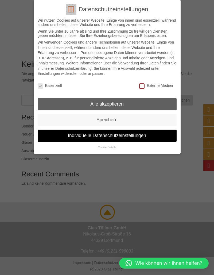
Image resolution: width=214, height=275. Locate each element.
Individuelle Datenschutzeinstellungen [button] (107, 135)
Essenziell (50, 85)
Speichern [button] (107, 119)
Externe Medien (156, 85)
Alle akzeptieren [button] (107, 104)
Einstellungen (49, 73)
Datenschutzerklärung (73, 68)
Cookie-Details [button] (107, 147)
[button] (164, 263)
